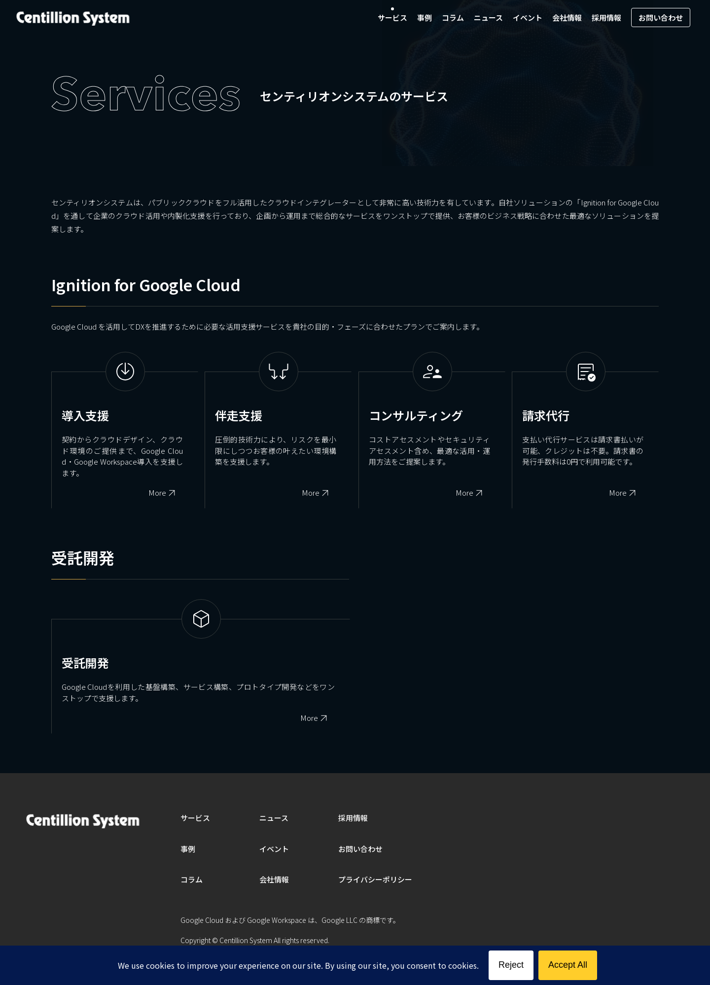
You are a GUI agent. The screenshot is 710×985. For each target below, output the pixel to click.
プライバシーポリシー (375, 879)
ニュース (488, 17)
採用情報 (606, 17)
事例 (424, 17)
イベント (527, 17)
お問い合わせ (661, 17)
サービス (392, 17)
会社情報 (567, 17)
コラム (453, 17)
